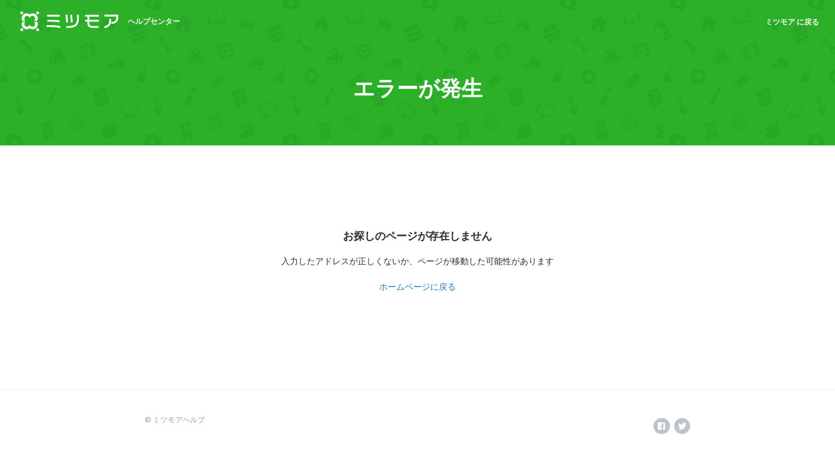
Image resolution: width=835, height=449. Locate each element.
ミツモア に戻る (792, 21)
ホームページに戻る (417, 286)
